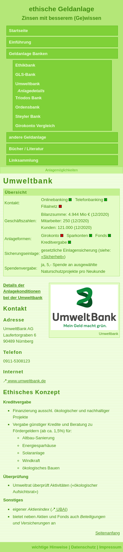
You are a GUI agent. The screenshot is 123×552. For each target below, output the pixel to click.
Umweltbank (27, 83)
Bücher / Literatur (26, 148)
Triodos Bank (28, 97)
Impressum (110, 547)
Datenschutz (83, 547)
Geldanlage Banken (28, 53)
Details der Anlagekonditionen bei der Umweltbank (22, 291)
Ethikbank (25, 65)
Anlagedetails (31, 90)
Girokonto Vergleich (35, 125)
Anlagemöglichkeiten (61, 170)
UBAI (59, 509)
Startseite (18, 30)
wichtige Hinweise (50, 547)
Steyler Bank (28, 116)
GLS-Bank (25, 74)
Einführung (20, 42)
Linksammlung (23, 160)
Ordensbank (27, 107)
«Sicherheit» (52, 256)
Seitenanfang (107, 533)
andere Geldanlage (27, 137)
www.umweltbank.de (24, 380)
